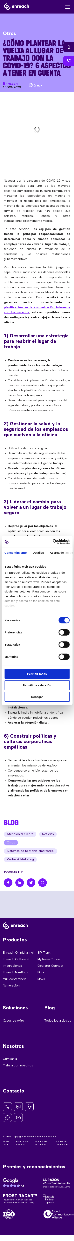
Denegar (37, 696)
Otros (11, 842)
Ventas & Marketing (20, 859)
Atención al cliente (20, 834)
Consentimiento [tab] (15, 552)
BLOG (11, 822)
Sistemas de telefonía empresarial (30, 851)
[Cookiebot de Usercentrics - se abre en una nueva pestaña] (53, 541)
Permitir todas (37, 673)
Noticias (48, 834)
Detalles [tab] (38, 552)
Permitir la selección (37, 685)
